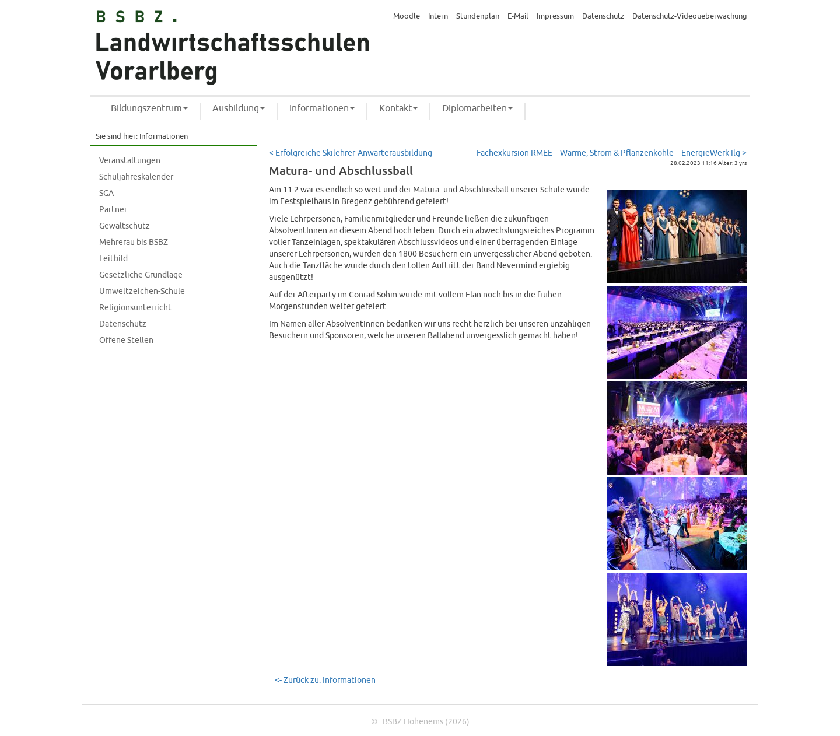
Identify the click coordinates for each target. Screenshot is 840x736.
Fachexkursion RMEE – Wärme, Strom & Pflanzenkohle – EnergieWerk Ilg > (612, 153)
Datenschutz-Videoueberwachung (689, 16)
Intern (438, 16)
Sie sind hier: (117, 136)
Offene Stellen (126, 340)
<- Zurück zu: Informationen (325, 680)
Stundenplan (477, 16)
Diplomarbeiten (477, 108)
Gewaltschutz (124, 226)
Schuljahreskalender (136, 177)
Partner (113, 209)
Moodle (406, 16)
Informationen (322, 108)
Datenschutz (603, 16)
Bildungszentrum (149, 108)
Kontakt (398, 108)
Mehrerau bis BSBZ (133, 242)
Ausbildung (238, 108)
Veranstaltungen (129, 160)
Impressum (555, 16)
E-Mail (518, 16)
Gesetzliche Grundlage (141, 275)
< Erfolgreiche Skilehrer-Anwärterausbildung (350, 153)
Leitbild (113, 258)
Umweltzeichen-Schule (142, 291)
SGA (106, 193)
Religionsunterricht (135, 307)
